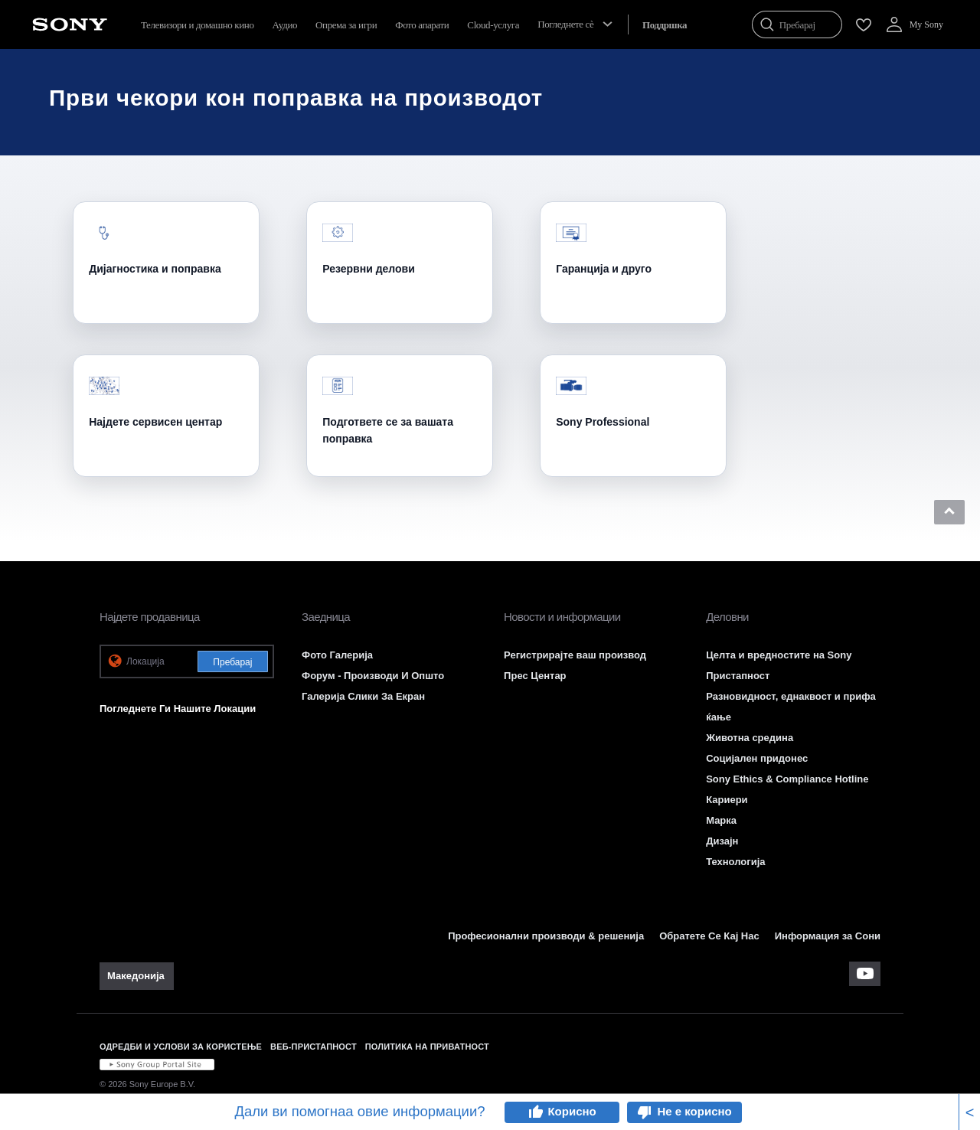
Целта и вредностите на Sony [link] (778, 655)
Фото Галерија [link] (337, 655)
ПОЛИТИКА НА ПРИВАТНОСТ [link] (427, 1046)
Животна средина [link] (749, 737)
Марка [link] (721, 820)
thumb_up (535, 1112)
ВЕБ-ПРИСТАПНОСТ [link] (313, 1046)
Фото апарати (422, 25)
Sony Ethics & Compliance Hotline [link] (787, 779)
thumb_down (644, 1112)
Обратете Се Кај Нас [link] (709, 936)
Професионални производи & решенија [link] (546, 936)
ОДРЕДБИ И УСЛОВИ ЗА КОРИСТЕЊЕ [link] (181, 1046)
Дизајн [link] (722, 841)
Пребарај (232, 662)
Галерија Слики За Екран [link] (363, 696)
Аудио (285, 25)
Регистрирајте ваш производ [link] (575, 655)
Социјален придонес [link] (757, 758)
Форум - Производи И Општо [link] (373, 675)
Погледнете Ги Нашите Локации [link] (178, 708)
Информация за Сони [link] (827, 936)
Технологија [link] (735, 861)
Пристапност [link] (737, 675)
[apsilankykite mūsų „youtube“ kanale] (864, 974)
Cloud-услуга (493, 25)
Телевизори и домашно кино (197, 25)
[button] (949, 512)
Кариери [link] (726, 799)
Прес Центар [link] (535, 675)
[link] (137, 976)
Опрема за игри (346, 25)
